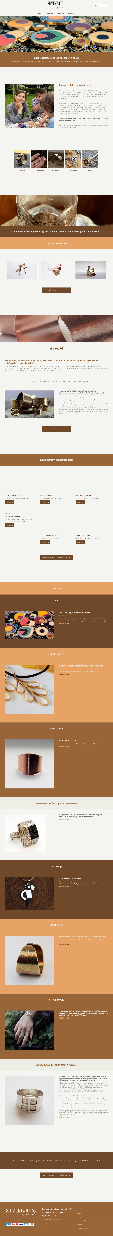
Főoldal (40, 13)
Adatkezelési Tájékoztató (84, 1221)
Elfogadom (98, 1232)
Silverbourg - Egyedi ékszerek (56, 5)
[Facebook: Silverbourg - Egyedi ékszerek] (42, 1224)
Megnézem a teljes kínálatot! (56, 559)
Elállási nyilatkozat (82, 1228)
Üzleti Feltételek (81, 1224)
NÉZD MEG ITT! (64, 626)
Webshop (50, 13)
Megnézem (9, 502)
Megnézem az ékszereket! (56, 290)
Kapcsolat (72, 13)
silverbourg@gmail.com (51, 1217)
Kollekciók (61, 13)
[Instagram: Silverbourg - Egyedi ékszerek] (45, 1224)
